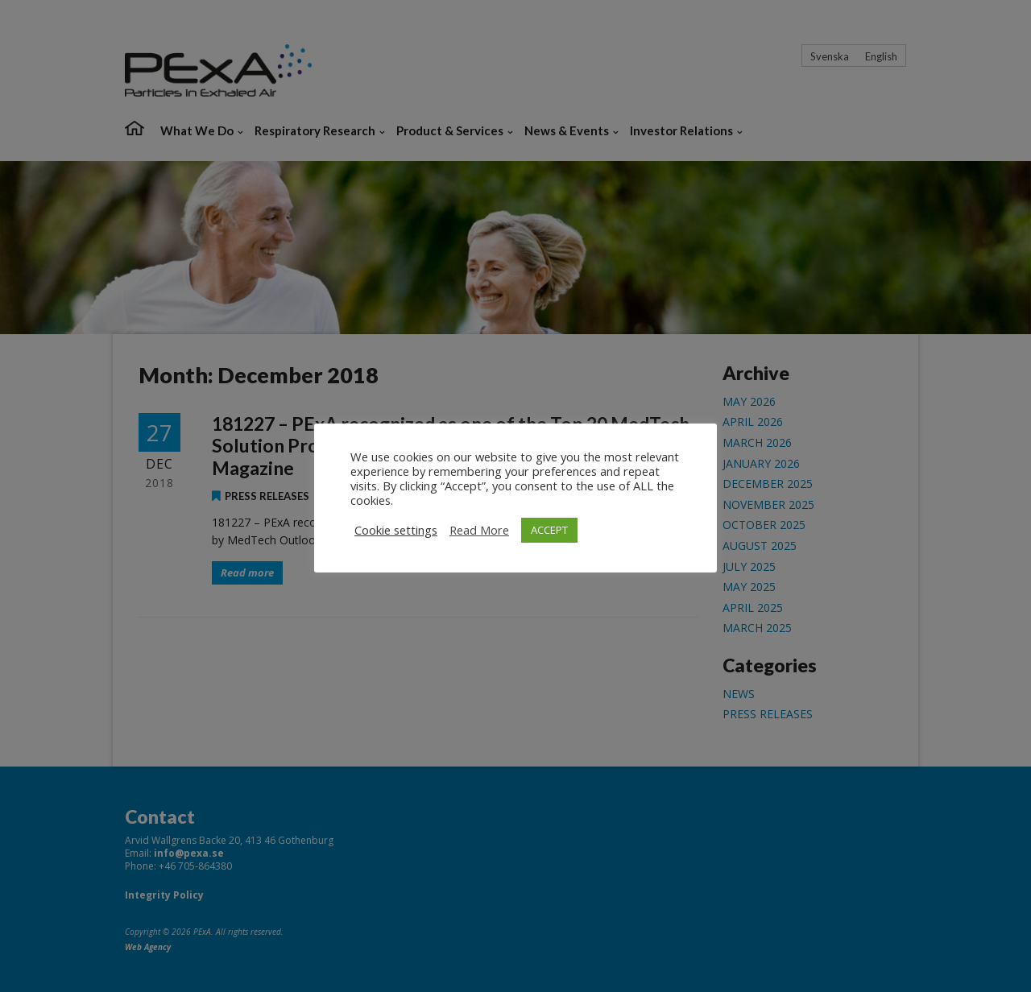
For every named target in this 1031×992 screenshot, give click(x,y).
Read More (479, 530)
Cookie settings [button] (395, 530)
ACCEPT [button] (549, 530)
